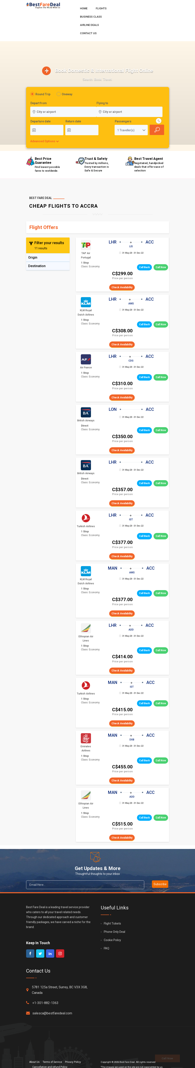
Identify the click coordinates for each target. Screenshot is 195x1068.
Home (83, 8)
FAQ (106, 948)
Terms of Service (52, 1062)
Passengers (123, 121)
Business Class (91, 16)
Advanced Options (42, 141)
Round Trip (42, 94)
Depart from (38, 103)
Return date (73, 121)
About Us (34, 1062)
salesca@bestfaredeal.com (49, 1013)
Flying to (102, 103)
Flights (101, 8)
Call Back (144, 267)
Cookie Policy (112, 940)
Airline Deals (89, 25)
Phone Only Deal (114, 931)
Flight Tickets (112, 923)
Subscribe (160, 884)
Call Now (161, 267)
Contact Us (88, 33)
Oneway (67, 94)
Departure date (40, 121)
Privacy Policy (73, 1062)
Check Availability (121, 287)
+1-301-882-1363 (42, 1003)
